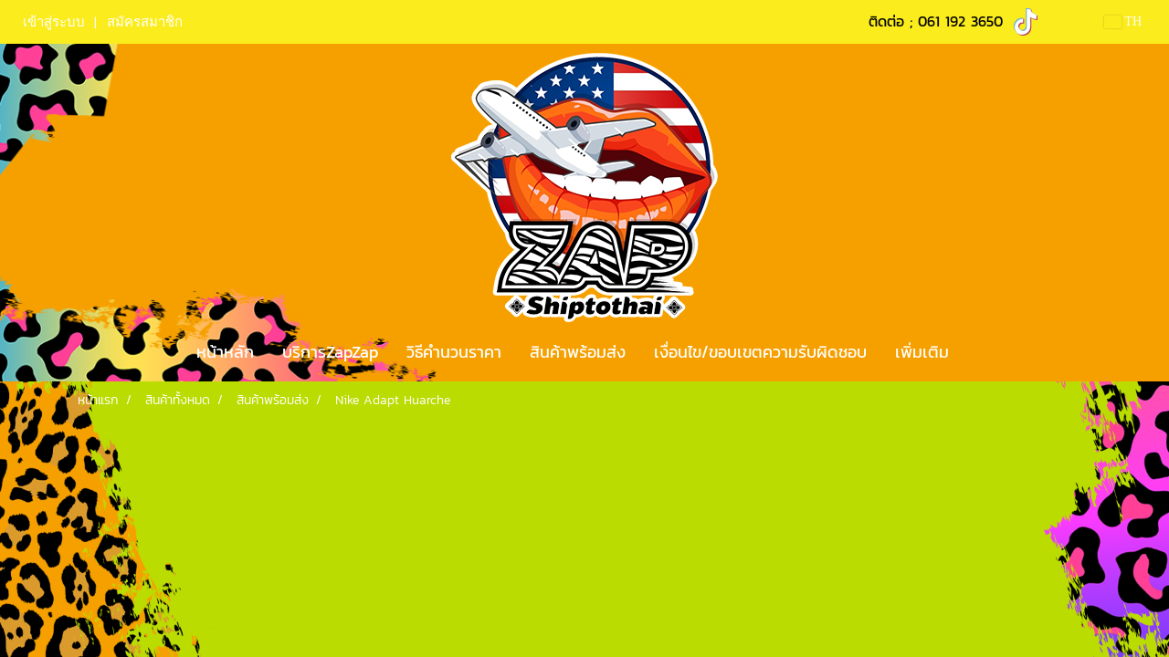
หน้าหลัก (225, 351)
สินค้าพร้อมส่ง (578, 351)
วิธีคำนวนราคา (453, 351)
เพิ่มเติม (922, 351)
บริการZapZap (330, 351)
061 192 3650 (960, 21)
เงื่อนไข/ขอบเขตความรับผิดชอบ (760, 351)
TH (1123, 21)
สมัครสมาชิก (145, 22)
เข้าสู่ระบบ (54, 22)
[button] (979, 352)
